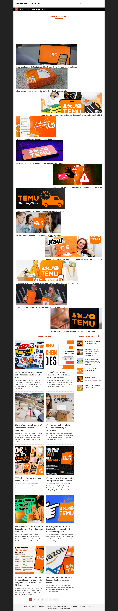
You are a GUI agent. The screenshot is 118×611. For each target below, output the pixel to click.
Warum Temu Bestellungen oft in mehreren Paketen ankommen (28, 427)
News (21, 9)
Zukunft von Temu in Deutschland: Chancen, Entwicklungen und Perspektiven (92, 352)
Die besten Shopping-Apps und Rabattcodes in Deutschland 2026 (29, 375)
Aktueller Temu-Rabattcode (36, 9)
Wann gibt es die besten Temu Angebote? (92, 369)
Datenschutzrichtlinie (36, 606)
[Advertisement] (59, 31)
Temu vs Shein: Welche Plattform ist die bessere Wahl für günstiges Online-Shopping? (93, 361)
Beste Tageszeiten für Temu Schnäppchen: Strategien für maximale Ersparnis (58, 529)
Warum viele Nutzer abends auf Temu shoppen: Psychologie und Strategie (29, 529)
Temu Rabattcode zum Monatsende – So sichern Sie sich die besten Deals (58, 375)
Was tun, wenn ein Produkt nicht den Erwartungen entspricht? (58, 427)
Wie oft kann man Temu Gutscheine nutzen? (92, 386)
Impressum (73, 606)
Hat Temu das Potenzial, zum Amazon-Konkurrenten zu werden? (59, 580)
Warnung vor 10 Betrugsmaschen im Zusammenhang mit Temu (93, 379)
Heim (25, 606)
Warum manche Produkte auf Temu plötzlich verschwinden (59, 479)
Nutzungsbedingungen (61, 606)
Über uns (91, 606)
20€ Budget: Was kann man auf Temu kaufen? (28, 479)
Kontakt (49, 606)
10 (54, 600)
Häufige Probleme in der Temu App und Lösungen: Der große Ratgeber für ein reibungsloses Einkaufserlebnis (29, 581)
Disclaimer (83, 606)
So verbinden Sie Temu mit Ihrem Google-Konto (93, 342)
